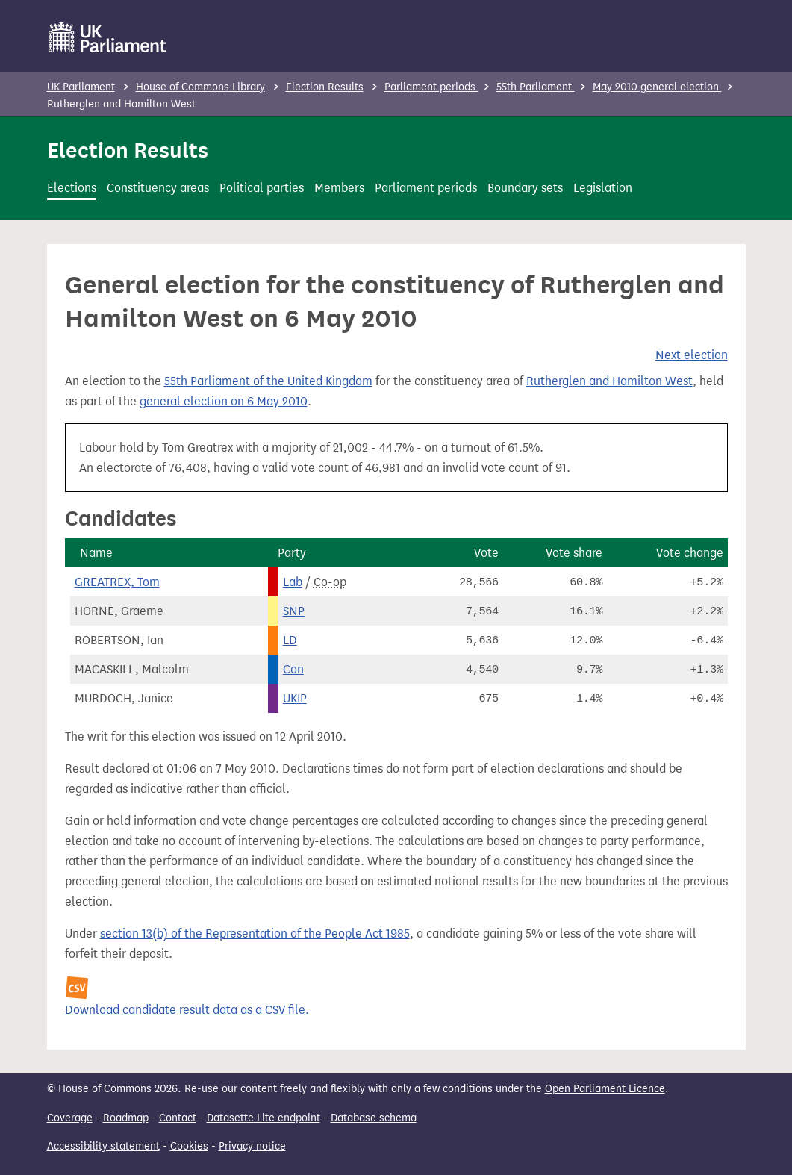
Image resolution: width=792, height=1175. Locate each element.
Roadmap (126, 1118)
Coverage (70, 1118)
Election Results (325, 87)
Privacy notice (252, 1146)
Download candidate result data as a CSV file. (187, 1010)
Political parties (261, 188)
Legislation (602, 188)
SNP (294, 611)
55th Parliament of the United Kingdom (268, 381)
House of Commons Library (200, 87)
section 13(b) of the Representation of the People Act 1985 (255, 933)
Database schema (374, 1118)
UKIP (295, 698)
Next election (691, 355)
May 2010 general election (657, 87)
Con (293, 669)
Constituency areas (158, 188)
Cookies (189, 1146)
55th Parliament (535, 87)
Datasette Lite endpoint (263, 1118)
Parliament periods (431, 87)
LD (290, 640)
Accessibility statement (103, 1146)
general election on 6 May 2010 (224, 401)
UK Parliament (81, 87)
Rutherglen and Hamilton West (609, 381)
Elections (71, 188)
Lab (292, 582)
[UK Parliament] (108, 37)
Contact (177, 1118)
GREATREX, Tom (117, 582)
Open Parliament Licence (605, 1088)
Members (339, 188)
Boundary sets (525, 188)
